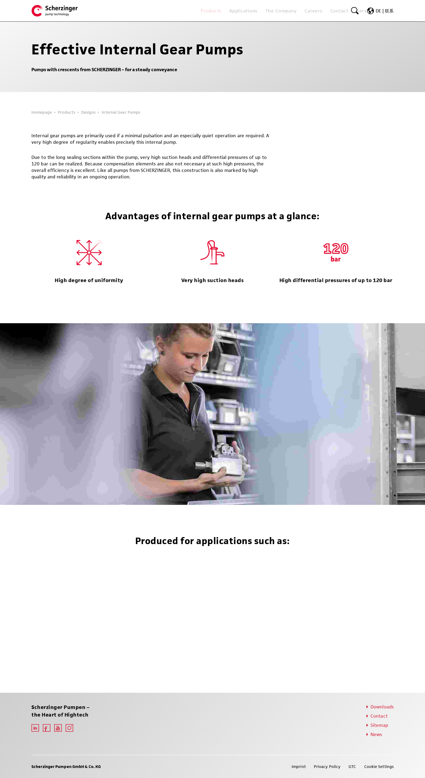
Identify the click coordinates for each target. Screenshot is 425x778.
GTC (352, 766)
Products (66, 112)
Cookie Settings (379, 766)
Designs (88, 112)
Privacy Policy (327, 766)
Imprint (299, 766)
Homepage (41, 112)
